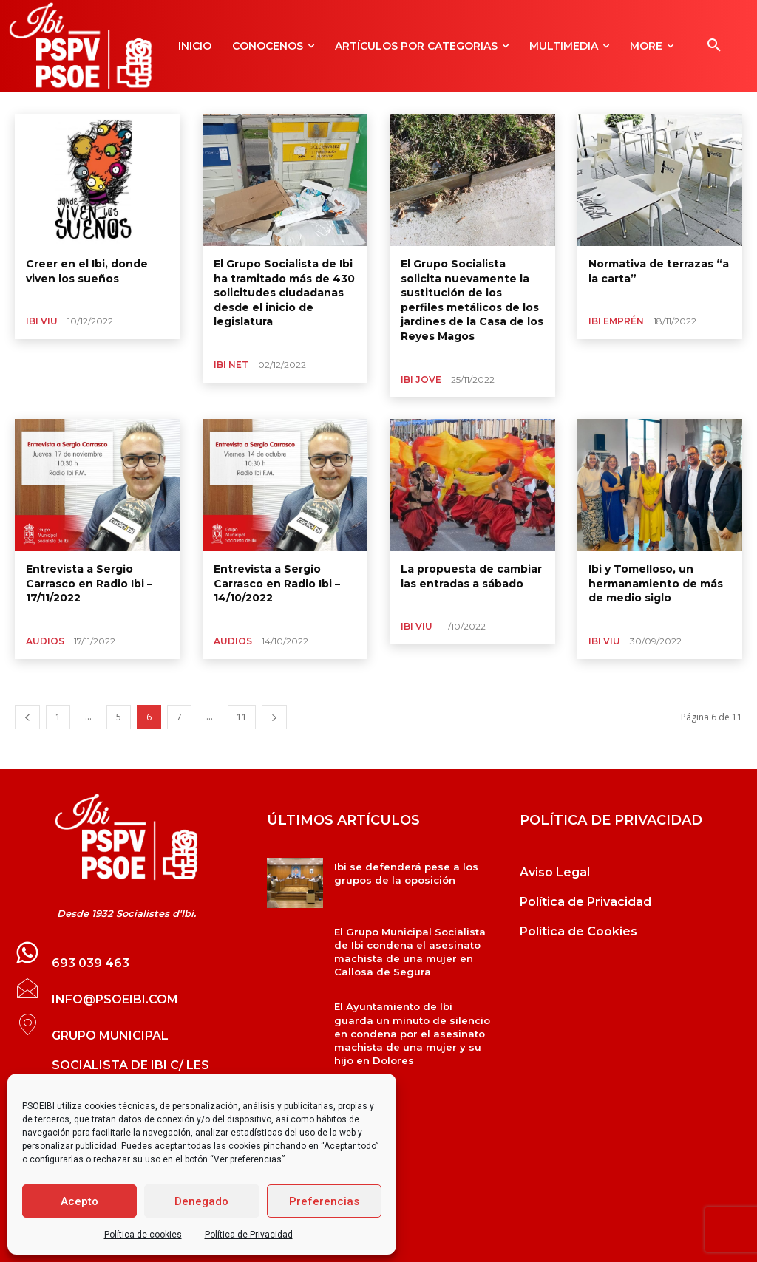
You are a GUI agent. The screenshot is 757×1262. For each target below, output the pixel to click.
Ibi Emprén (616, 321)
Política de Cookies (578, 931)
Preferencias (324, 1201)
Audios (45, 641)
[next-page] (274, 717)
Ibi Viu (42, 321)
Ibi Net (231, 364)
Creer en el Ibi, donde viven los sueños (87, 271)
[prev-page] (27, 717)
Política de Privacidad (249, 1234)
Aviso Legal (555, 872)
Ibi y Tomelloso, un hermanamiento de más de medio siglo (655, 583)
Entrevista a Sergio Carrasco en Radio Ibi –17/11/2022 (89, 583)
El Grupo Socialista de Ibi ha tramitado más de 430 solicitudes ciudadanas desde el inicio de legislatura (284, 292)
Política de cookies (143, 1234)
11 (242, 717)
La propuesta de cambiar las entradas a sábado (471, 576)
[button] (714, 46)
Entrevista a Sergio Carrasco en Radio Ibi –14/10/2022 (277, 583)
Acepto (79, 1201)
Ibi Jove (421, 379)
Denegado (201, 1201)
